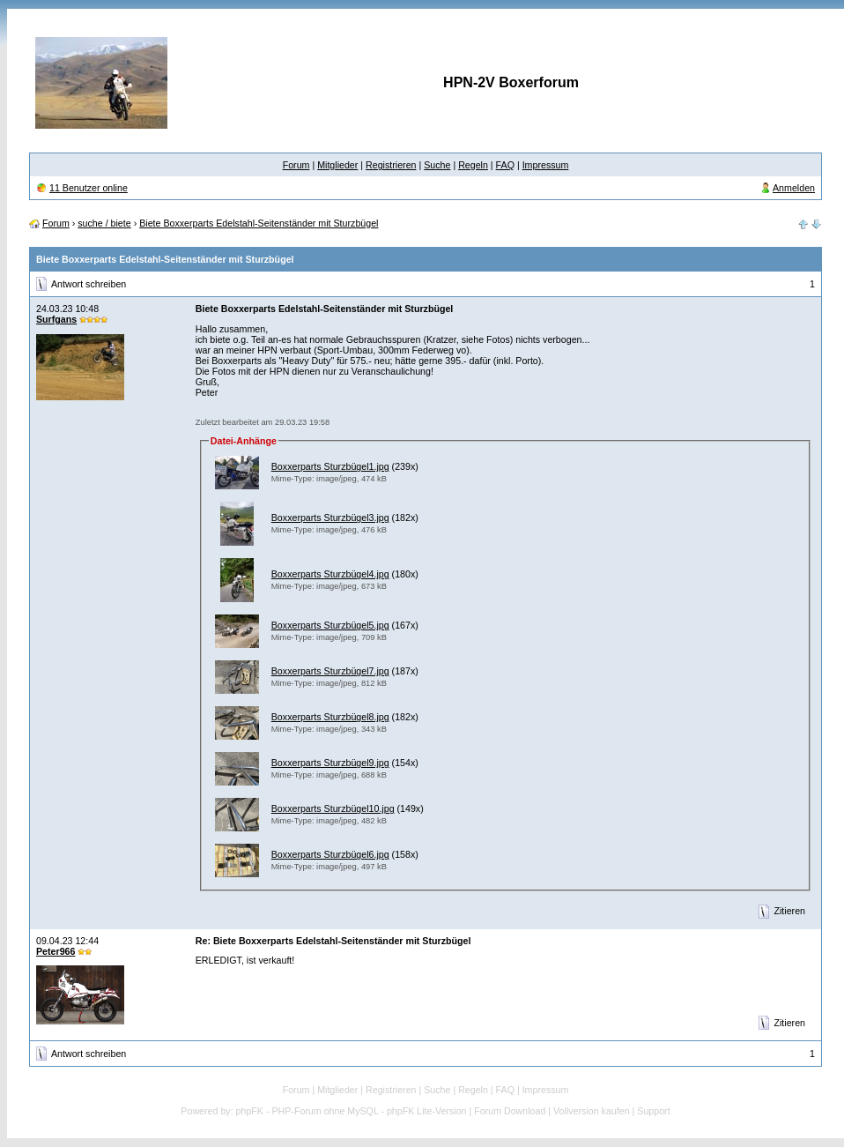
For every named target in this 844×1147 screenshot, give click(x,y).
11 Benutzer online (88, 187)
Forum (296, 165)
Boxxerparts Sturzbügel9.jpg (330, 762)
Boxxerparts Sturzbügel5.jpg (330, 625)
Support (653, 1111)
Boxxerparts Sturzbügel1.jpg (330, 466)
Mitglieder (337, 165)
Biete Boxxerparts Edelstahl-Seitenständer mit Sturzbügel (258, 223)
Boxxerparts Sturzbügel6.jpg (330, 854)
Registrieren (391, 165)
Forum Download (509, 1111)
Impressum (545, 165)
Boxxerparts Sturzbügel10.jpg (333, 808)
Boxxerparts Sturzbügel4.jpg (330, 574)
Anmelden (794, 187)
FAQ (505, 165)
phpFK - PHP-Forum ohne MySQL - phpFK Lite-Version (351, 1111)
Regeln (473, 165)
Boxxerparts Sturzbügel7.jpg (330, 671)
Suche (437, 165)
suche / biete (104, 223)
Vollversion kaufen (591, 1111)
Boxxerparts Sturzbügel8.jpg (330, 716)
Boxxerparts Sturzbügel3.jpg (330, 517)
